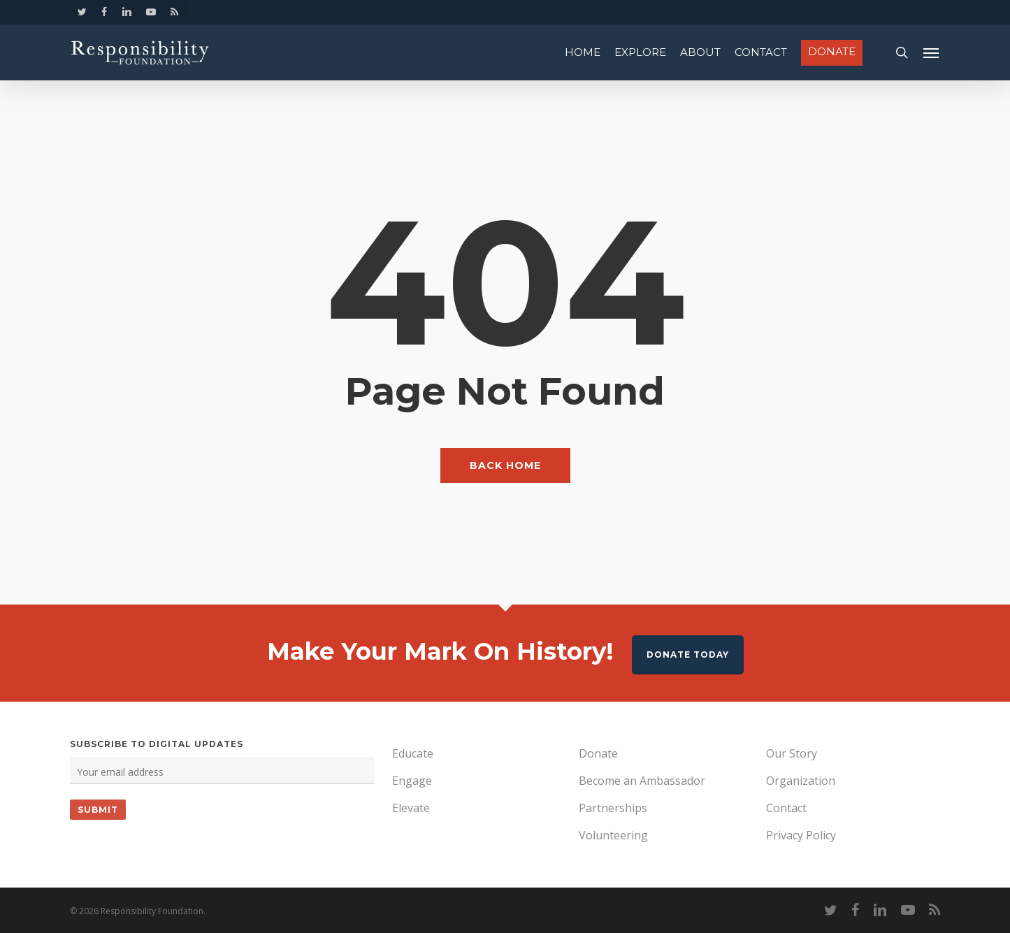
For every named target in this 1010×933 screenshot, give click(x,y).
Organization (800, 780)
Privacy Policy (801, 835)
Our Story (791, 753)
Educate (412, 753)
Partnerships (613, 808)
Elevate (411, 808)
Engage (412, 780)
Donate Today (688, 654)
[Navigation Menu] (931, 52)
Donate (598, 753)
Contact (786, 808)
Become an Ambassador (642, 780)
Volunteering (613, 835)
